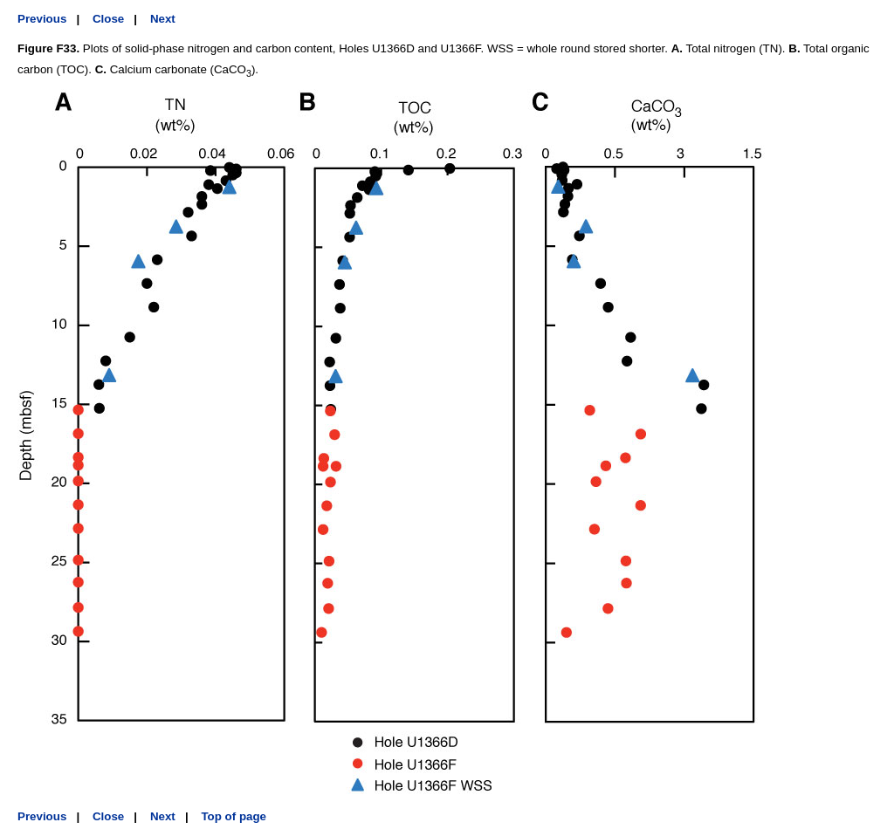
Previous (41, 18)
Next (162, 18)
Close (108, 18)
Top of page (233, 816)
